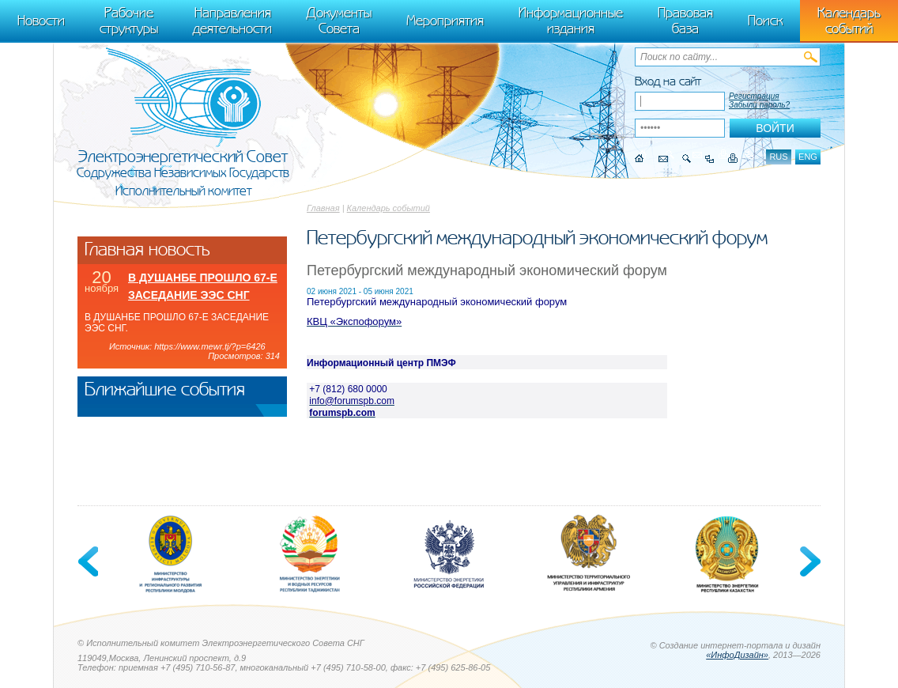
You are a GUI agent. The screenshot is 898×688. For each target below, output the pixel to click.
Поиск (765, 20)
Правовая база (685, 20)
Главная (323, 208)
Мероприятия (445, 20)
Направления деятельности (232, 20)
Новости (41, 20)
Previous (89, 561)
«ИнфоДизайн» (737, 655)
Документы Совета (339, 20)
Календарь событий (388, 208)
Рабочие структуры (129, 20)
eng (807, 156)
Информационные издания (571, 20)
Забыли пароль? (759, 104)
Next (809, 561)
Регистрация (754, 96)
